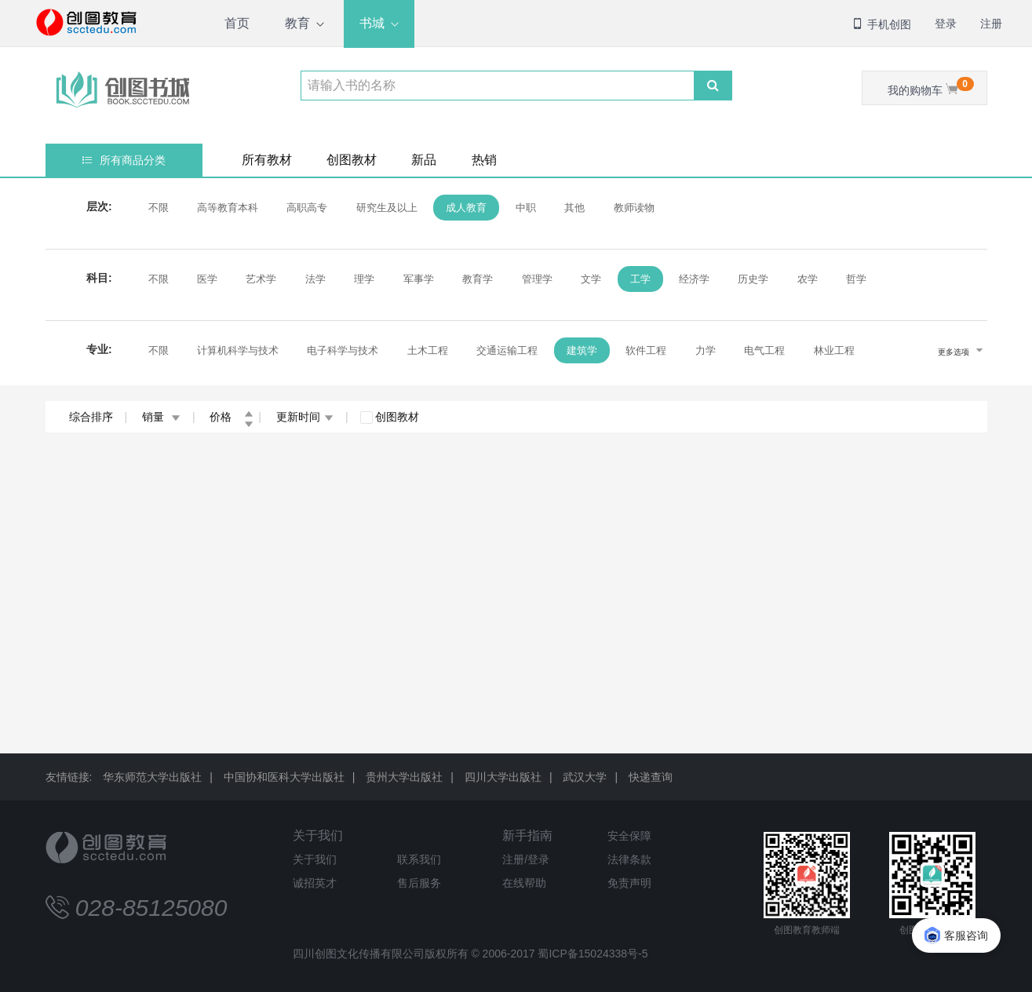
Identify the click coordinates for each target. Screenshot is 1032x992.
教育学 (477, 279)
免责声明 (629, 883)
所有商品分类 (124, 160)
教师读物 (634, 207)
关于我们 (318, 835)
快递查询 (651, 777)
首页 (237, 23)
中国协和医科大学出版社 (284, 777)
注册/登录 (525, 859)
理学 (364, 279)
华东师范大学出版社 (152, 777)
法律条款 (629, 859)
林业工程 (834, 350)
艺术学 (261, 279)
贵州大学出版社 (404, 777)
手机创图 (881, 24)
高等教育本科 (227, 207)
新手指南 (527, 835)
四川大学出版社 (503, 777)
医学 (207, 279)
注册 (991, 23)
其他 (574, 207)
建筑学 (582, 350)
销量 (161, 416)
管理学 (537, 279)
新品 (423, 159)
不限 (158, 207)
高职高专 (306, 207)
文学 (591, 279)
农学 (807, 279)
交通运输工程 (507, 350)
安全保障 (629, 836)
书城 (372, 23)
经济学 (694, 279)
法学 (315, 279)
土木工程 (427, 350)
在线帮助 (524, 883)
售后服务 (419, 883)
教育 (297, 23)
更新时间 (305, 416)
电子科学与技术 (342, 350)
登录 (946, 23)
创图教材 (351, 159)
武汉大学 (585, 777)
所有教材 (267, 159)
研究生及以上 (387, 207)
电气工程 (764, 350)
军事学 (418, 279)
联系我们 (419, 859)
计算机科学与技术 (238, 350)
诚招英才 (315, 883)
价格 (231, 417)
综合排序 (91, 416)
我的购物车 (931, 87)
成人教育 (466, 207)
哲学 (856, 279)
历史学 (753, 279)
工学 (640, 279)
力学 (705, 350)
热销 (484, 159)
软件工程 (645, 350)
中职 (526, 207)
